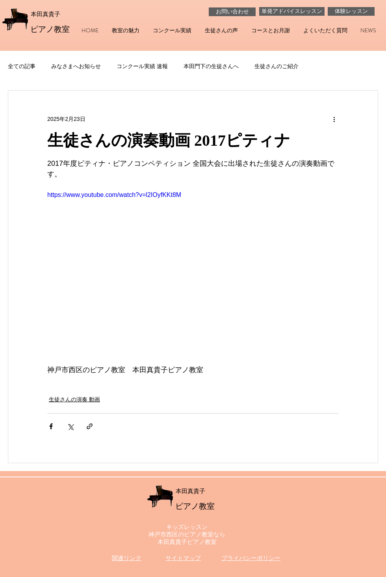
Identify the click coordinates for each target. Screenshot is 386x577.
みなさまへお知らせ (76, 66)
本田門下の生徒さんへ (211, 66)
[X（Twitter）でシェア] (70, 426)
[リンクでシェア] (89, 426)
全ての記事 (21, 66)
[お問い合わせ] (232, 11)
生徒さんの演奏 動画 (74, 399)
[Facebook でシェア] (51, 426)
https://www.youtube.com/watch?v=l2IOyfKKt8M (114, 194)
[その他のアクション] (334, 119)
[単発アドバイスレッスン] (292, 11)
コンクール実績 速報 (142, 66)
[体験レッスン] (351, 11)
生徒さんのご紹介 (276, 66)
